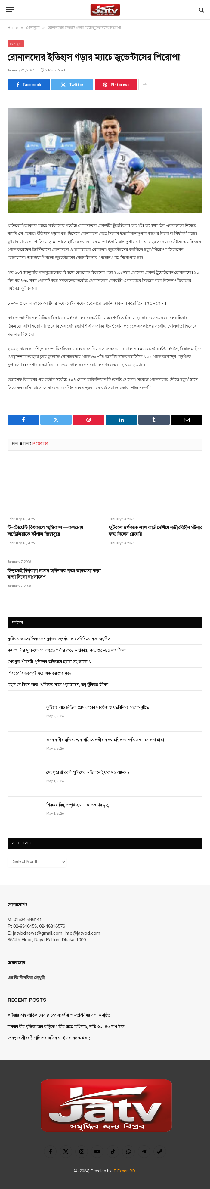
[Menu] (10, 10)
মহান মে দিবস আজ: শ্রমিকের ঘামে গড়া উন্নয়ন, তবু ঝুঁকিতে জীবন (58, 684)
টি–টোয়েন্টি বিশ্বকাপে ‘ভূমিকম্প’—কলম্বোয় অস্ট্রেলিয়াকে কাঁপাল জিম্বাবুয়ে (45, 531)
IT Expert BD (124, 1171)
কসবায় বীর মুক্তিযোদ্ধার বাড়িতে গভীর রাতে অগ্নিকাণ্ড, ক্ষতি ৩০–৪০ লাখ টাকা (66, 650)
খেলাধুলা (16, 43)
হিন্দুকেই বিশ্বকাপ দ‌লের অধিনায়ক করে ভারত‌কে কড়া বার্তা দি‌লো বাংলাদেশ (54, 574)
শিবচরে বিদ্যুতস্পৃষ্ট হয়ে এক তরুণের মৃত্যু (39, 673)
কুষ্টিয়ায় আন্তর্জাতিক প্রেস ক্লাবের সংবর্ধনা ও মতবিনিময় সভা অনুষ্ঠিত (59, 638)
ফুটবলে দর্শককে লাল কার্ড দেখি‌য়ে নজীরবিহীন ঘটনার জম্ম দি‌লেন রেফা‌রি (155, 531)
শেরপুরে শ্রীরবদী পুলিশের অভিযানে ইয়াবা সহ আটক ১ (49, 661)
